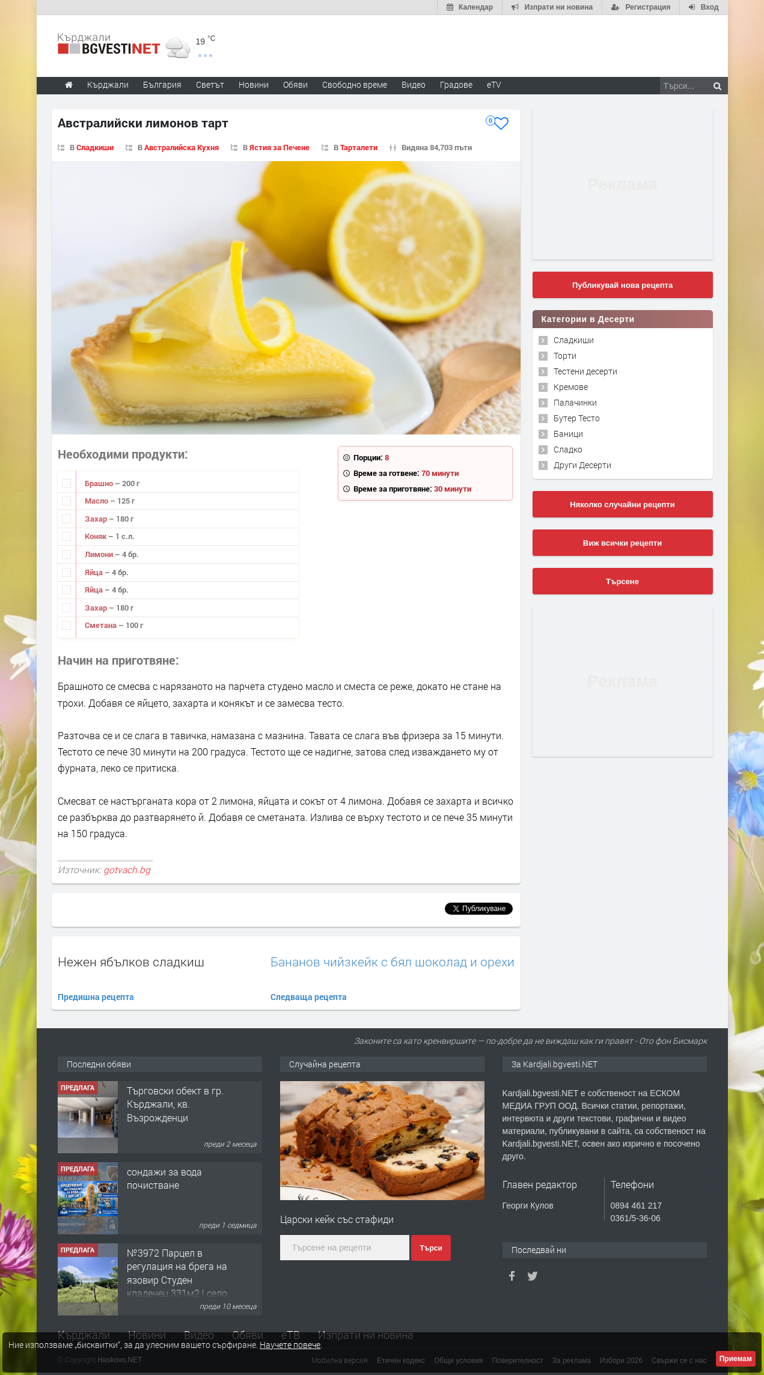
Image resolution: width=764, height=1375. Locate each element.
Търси (431, 1248)
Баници (568, 433)
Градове (456, 84)
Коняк (96, 536)
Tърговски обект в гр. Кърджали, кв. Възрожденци (175, 1104)
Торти (565, 355)
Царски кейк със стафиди (337, 1219)
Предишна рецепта (96, 996)
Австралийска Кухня (181, 147)
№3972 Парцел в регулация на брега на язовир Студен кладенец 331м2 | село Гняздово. (177, 1279)
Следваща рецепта (308, 996)
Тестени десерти (585, 371)
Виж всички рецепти (622, 542)
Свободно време (354, 84)
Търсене (622, 581)
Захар (97, 518)
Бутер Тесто (577, 418)
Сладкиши (95, 147)
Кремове (571, 386)
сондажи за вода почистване (164, 1178)
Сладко (568, 449)
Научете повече (290, 1344)
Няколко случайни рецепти (622, 504)
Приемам (736, 1359)
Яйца (95, 572)
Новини (254, 84)
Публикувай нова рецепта (622, 285)
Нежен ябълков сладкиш (131, 961)
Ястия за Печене (279, 147)
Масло (97, 500)
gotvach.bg (126, 870)
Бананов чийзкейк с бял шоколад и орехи (392, 961)
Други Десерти (582, 465)
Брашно (100, 483)
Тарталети (358, 147)
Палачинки (575, 402)
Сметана (101, 625)
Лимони (100, 554)
